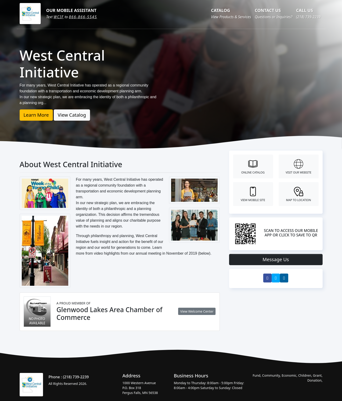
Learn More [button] (36, 115)
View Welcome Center (196, 311)
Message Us (276, 259)
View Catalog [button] (72, 115)
